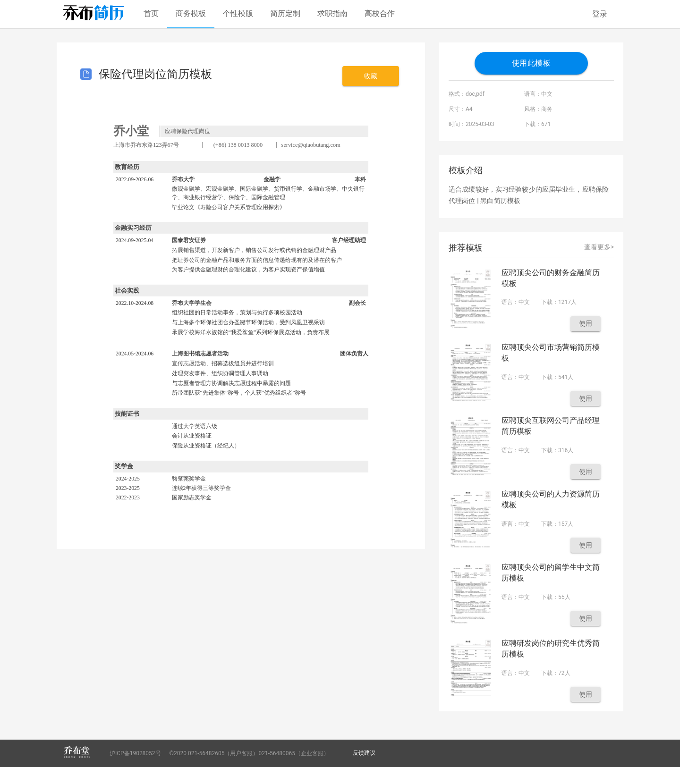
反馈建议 (364, 753)
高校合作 (380, 13)
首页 (151, 13)
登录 (599, 13)
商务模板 (191, 13)
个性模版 (238, 13)
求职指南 (332, 13)
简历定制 (285, 13)
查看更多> (599, 247)
